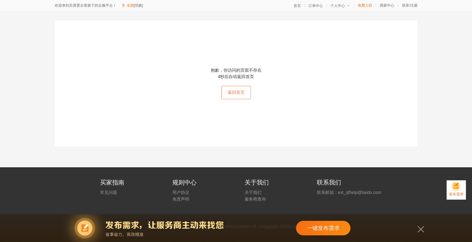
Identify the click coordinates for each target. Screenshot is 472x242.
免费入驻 (365, 5)
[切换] (138, 5)
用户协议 (180, 192)
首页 (297, 6)
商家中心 (387, 5)
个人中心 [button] (340, 6)
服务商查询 (255, 199)
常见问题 (108, 192)
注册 (414, 5)
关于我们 (253, 192)
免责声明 (180, 199)
